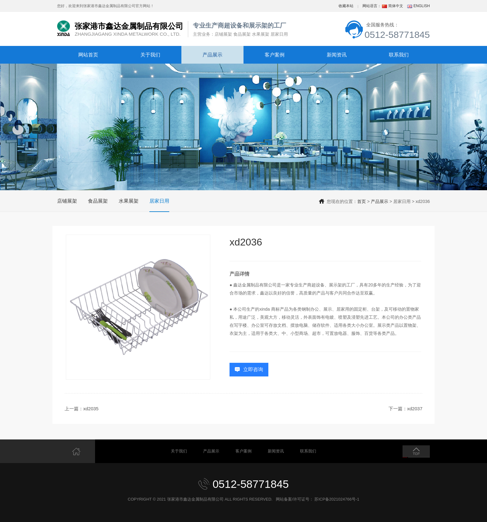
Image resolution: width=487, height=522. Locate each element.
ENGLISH (421, 6)
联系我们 (399, 54)
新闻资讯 (337, 54)
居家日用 (159, 201)
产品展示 (212, 54)
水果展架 (129, 201)
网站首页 (88, 54)
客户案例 (274, 54)
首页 (361, 201)
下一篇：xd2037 (405, 408)
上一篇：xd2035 (81, 408)
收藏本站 (346, 6)
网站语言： (371, 6)
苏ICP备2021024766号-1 (336, 499)
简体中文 (395, 6)
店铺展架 (67, 201)
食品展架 (98, 201)
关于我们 (150, 54)
